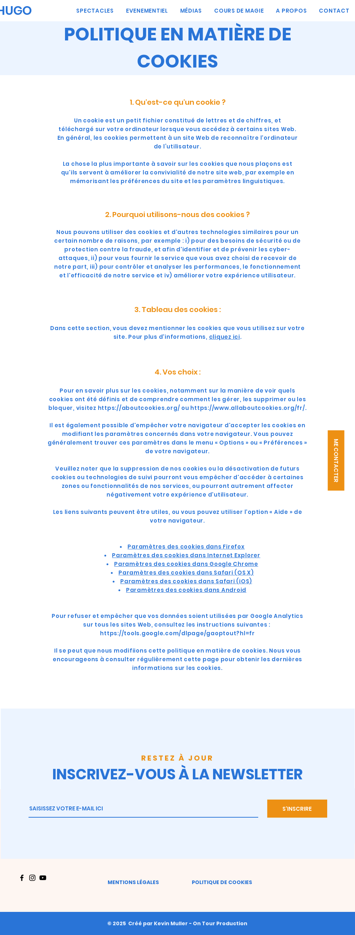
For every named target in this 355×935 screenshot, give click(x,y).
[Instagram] (32, 878)
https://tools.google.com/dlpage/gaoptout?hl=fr (177, 633)
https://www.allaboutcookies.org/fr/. (248, 408)
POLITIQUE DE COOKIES (222, 882)
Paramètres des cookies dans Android (186, 590)
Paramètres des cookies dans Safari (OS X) (186, 572)
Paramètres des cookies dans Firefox (185, 546)
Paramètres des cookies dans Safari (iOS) (186, 581)
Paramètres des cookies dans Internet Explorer (186, 555)
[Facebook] (22, 878)
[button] (336, 460)
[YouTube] (43, 878)
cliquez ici (224, 337)
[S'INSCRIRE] (297, 809)
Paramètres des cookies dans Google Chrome (186, 564)
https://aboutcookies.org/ (139, 408)
